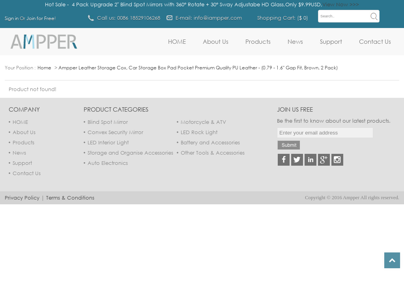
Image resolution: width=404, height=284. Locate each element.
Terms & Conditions (70, 197)
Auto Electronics (108, 163)
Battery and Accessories (210, 142)
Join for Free (40, 18)
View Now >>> (340, 4)
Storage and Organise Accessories (130, 152)
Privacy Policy (22, 197)
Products (258, 41)
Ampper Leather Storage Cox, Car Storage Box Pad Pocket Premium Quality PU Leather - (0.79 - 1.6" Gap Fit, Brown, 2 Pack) (198, 68)
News (295, 41)
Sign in (12, 18)
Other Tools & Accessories (213, 152)
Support (331, 41)
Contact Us (375, 41)
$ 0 (302, 18)
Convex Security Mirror (115, 132)
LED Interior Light (108, 142)
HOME (177, 41)
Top (392, 260)
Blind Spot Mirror (108, 122)
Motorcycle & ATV (203, 122)
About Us (215, 41)
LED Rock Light (199, 132)
